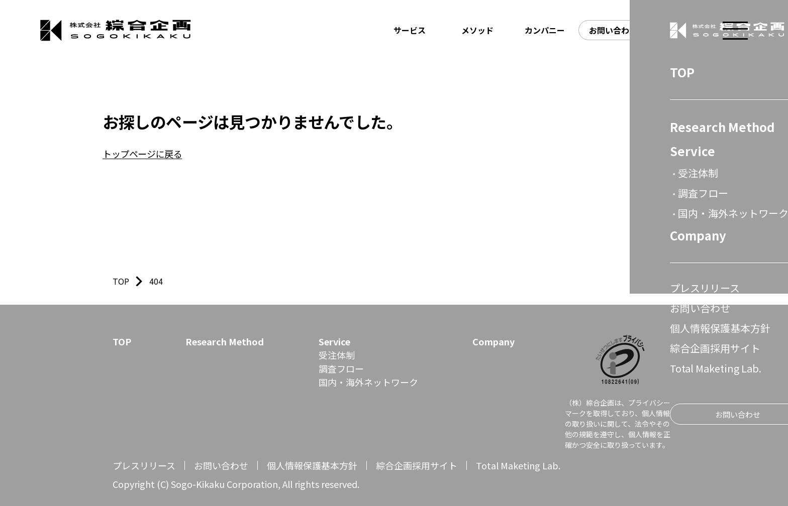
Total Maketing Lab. (518, 465)
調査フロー (341, 368)
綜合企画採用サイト (416, 465)
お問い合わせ (221, 465)
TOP (122, 341)
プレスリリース (144, 465)
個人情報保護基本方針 (312, 465)
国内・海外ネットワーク (368, 382)
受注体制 (337, 354)
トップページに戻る (142, 153)
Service (334, 341)
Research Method (224, 341)
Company (493, 341)
